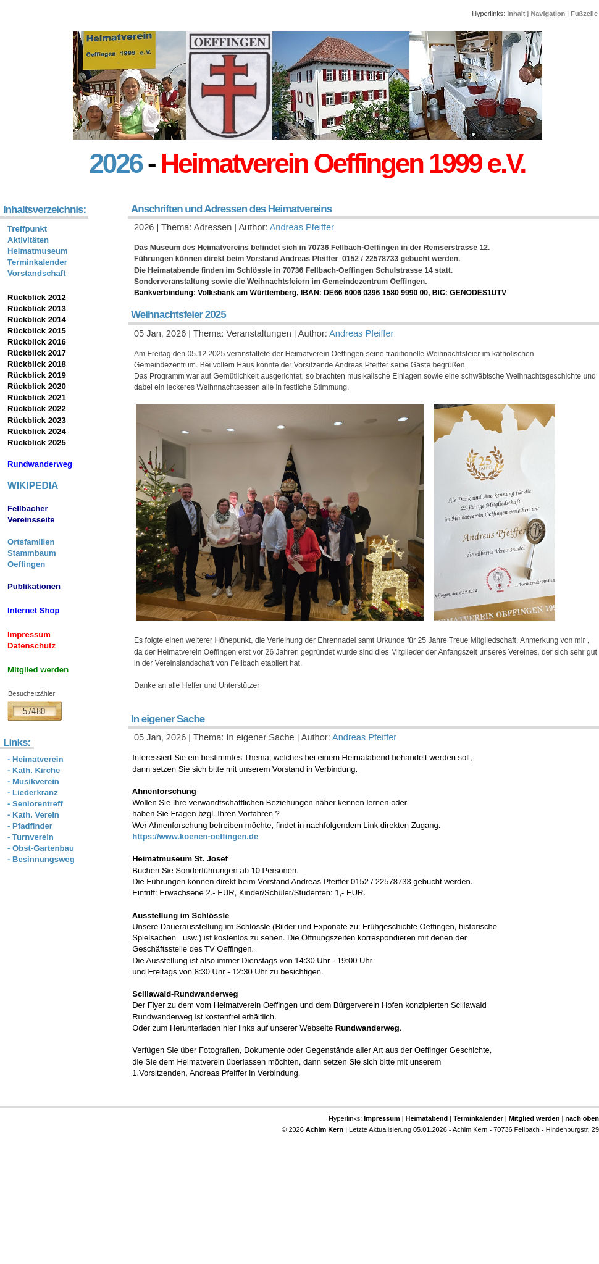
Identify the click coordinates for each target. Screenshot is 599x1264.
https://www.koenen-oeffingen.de (195, 836)
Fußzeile (584, 13)
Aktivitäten (28, 240)
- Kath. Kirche (33, 770)
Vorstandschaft (36, 273)
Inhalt (516, 13)
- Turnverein (30, 837)
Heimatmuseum (37, 251)
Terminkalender (37, 262)
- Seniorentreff (35, 803)
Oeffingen (26, 564)
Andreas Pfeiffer (302, 227)
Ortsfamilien (31, 541)
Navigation (547, 13)
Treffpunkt (27, 228)
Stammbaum (31, 553)
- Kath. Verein (33, 814)
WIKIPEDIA (32, 485)
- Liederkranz (32, 792)
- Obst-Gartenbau (40, 848)
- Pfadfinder (29, 826)
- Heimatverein (35, 759)
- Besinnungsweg (41, 859)
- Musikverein (33, 781)
